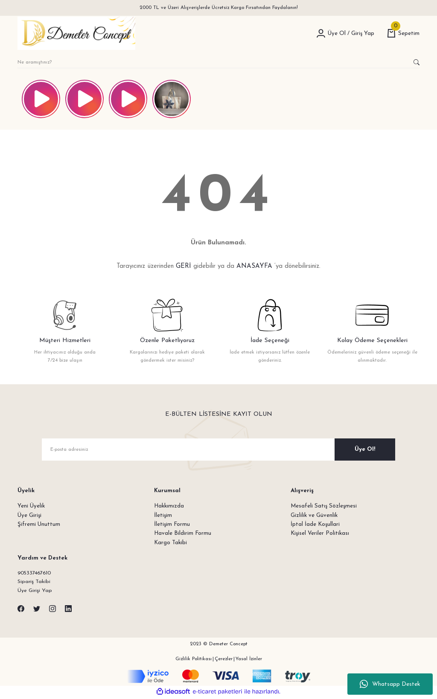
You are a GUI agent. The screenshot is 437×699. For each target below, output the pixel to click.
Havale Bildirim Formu (182, 533)
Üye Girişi (29, 515)
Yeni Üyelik (31, 506)
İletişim (163, 515)
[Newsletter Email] (218, 449)
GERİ (183, 266)
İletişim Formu (172, 524)
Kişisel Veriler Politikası (320, 533)
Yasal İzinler (249, 659)
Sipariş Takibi (34, 582)
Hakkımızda (169, 506)
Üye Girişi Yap (35, 592)
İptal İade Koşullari (315, 524)
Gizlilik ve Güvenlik (314, 515)
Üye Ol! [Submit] (365, 449)
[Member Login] (321, 33)
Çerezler (224, 659)
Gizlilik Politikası (193, 659)
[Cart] (403, 33)
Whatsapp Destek (390, 684)
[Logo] (76, 33)
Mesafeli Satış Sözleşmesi (324, 506)
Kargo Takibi (170, 542)
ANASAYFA (254, 266)
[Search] (218, 62)
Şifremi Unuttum (38, 524)
